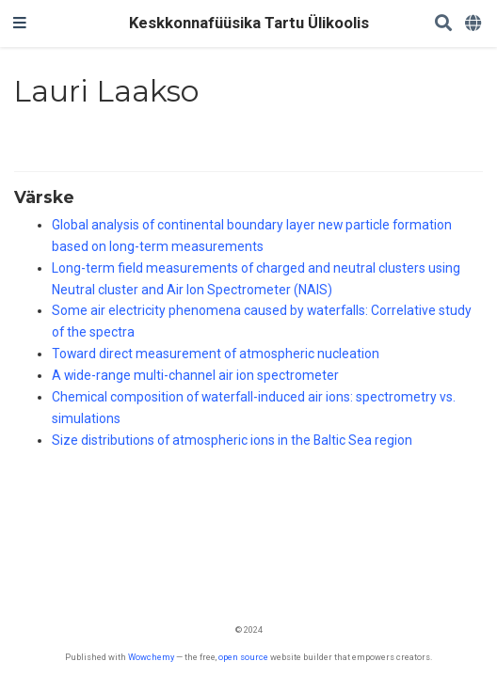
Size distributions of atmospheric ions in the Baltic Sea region (232, 440)
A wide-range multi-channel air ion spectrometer (195, 375)
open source (243, 657)
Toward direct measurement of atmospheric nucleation (215, 353)
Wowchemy (151, 657)
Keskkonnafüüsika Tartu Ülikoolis (249, 23)
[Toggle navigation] (19, 23)
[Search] (443, 24)
